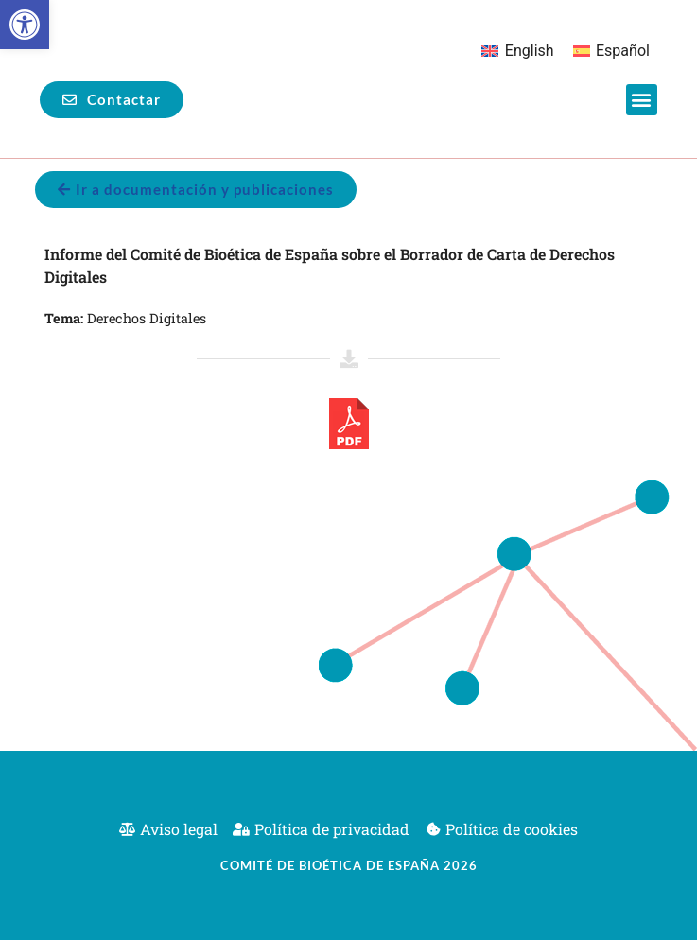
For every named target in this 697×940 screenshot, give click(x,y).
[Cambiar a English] (517, 51)
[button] (24, 24)
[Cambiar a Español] (611, 51)
